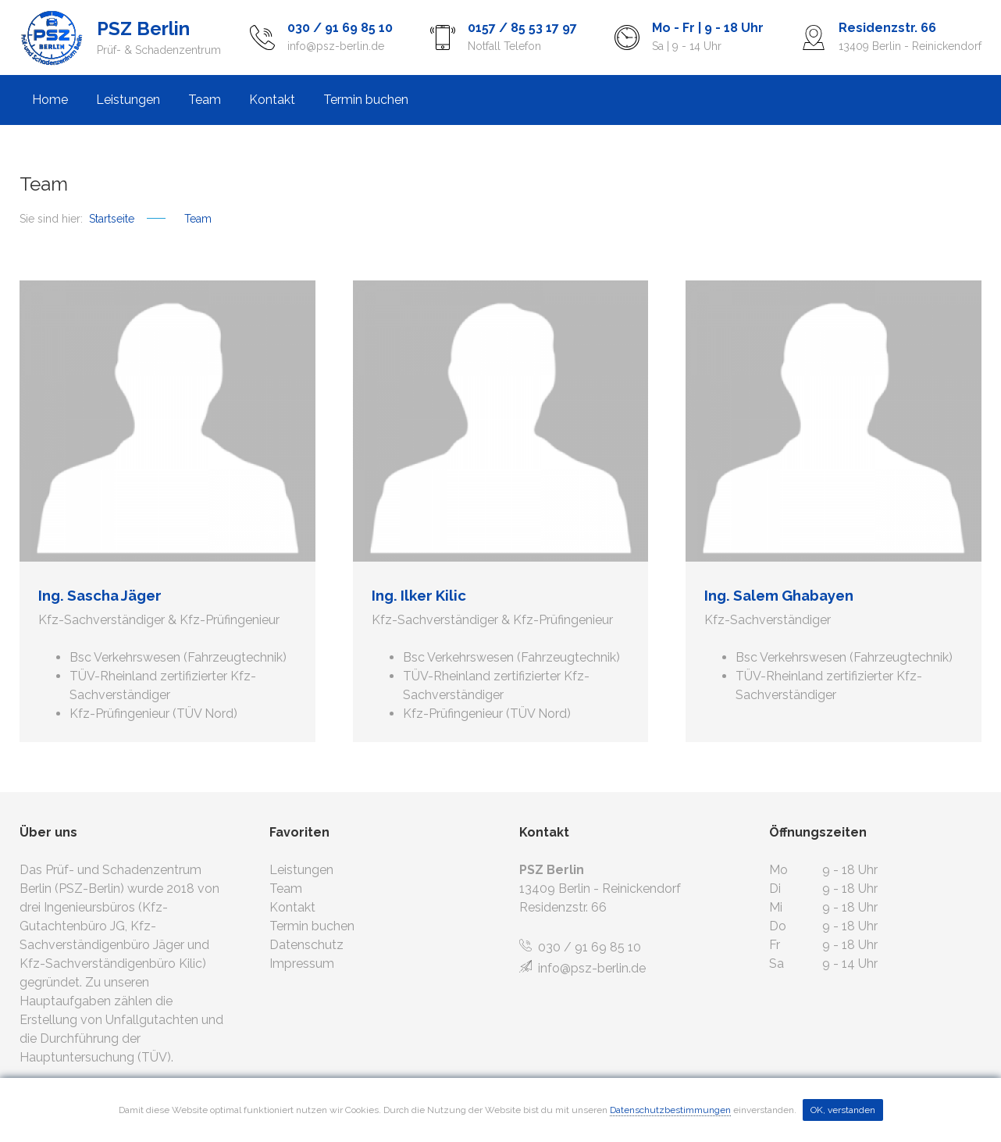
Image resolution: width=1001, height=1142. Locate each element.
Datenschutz (306, 944)
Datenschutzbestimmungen (670, 1110)
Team (204, 99)
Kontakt (272, 99)
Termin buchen (365, 99)
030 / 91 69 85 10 (580, 947)
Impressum (301, 963)
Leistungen (128, 99)
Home (50, 99)
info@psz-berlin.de (582, 968)
